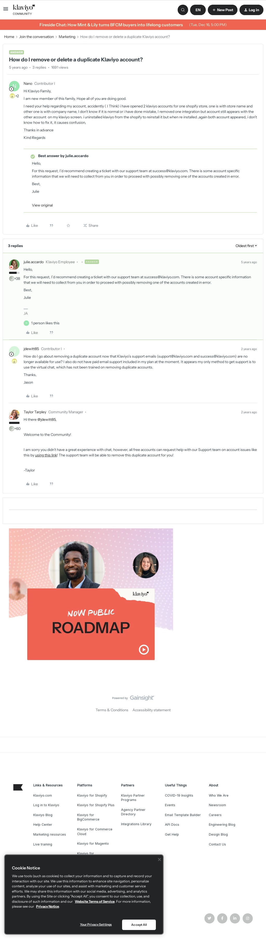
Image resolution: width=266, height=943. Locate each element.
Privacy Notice (47, 906)
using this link (46, 455)
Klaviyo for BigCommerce (88, 817)
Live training (42, 844)
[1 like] (45, 323)
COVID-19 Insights (179, 795)
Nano (28, 83)
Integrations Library (136, 824)
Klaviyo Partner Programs (133, 797)
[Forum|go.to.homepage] (24, 10)
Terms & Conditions (112, 710)
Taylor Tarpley (35, 412)
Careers (215, 815)
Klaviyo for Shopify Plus (96, 805)
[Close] (159, 859)
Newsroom (217, 805)
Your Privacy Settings (96, 924)
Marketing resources (49, 834)
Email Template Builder (183, 815)
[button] (6, 10)
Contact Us (217, 844)
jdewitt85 (31, 348)
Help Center (42, 824)
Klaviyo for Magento (93, 843)
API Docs (172, 824)
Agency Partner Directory (133, 812)
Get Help (172, 834)
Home (9, 36)
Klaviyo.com (42, 795)
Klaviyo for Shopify (92, 795)
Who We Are (219, 795)
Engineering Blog (222, 824)
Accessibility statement (151, 710)
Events (170, 805)
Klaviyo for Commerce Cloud (94, 831)
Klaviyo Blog (42, 815)
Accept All (139, 925)
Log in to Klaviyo (46, 805)
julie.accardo (34, 262)
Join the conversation (36, 36)
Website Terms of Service (95, 901)
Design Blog (218, 834)
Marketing (67, 36)
